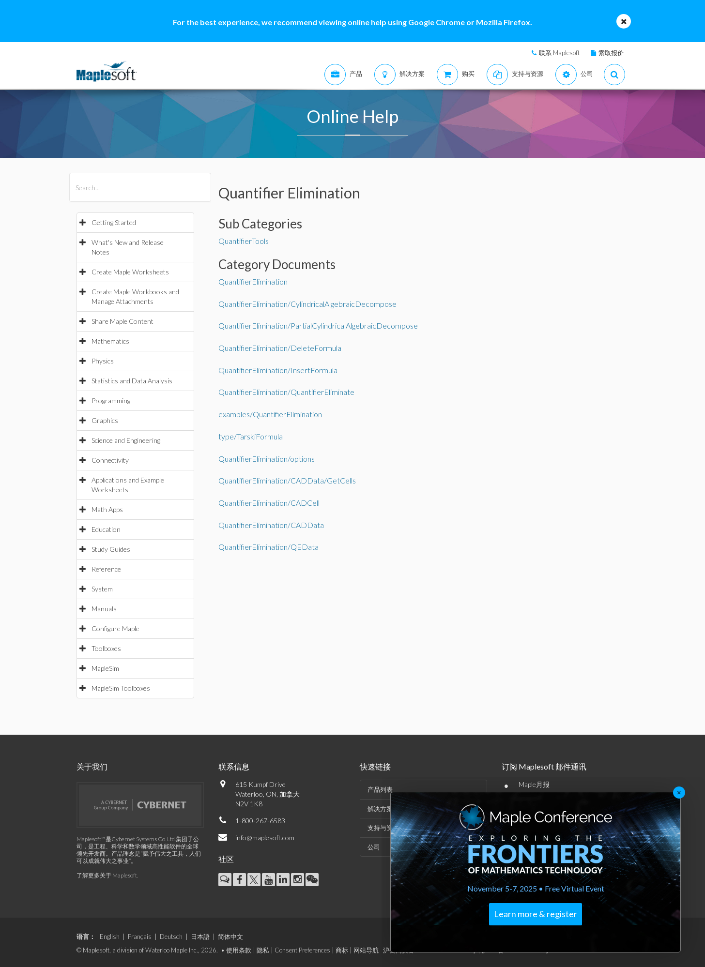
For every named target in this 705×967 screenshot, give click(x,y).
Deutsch (171, 936)
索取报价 (611, 53)
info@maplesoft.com (264, 837)
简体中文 (230, 936)
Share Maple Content (122, 321)
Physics (103, 361)
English (110, 936)
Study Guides (111, 549)
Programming (111, 400)
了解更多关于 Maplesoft (107, 875)
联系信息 (233, 766)
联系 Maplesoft (559, 53)
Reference (106, 569)
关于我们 (92, 766)
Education (106, 529)
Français (140, 936)
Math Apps (107, 509)
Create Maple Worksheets (130, 272)
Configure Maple (115, 628)
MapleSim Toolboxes (121, 688)
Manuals (104, 608)
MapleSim (105, 668)
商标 (342, 950)
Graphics (105, 420)
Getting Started (114, 222)
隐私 (263, 950)
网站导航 (366, 950)
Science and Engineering (126, 440)
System (102, 589)
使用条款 (238, 950)
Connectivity (110, 460)
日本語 (200, 936)
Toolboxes (106, 648)
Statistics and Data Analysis (132, 381)
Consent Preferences (302, 950)
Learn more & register (535, 913)
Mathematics (110, 341)
